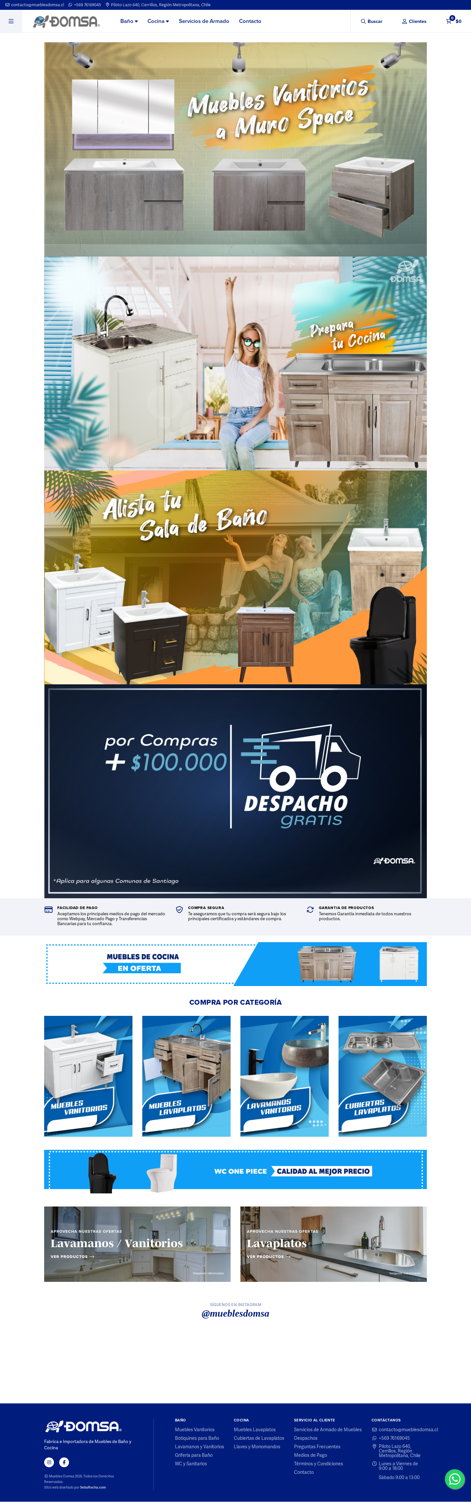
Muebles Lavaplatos (255, 1430)
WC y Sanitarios (191, 1464)
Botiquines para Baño (197, 1438)
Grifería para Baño (194, 1455)
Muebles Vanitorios (195, 1430)
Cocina (158, 21)
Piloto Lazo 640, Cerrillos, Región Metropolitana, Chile (158, 5)
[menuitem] (129, 22)
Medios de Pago (310, 1455)
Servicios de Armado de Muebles (328, 1430)
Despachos (306, 1438)
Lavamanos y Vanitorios (199, 1447)
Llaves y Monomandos (257, 1447)
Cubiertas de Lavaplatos (259, 1438)
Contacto (250, 21)
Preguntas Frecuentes (317, 1447)
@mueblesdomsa (236, 1314)
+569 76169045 (84, 5)
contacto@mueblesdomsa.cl (34, 5)
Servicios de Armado (204, 21)
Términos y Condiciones (318, 1464)
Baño (129, 21)
